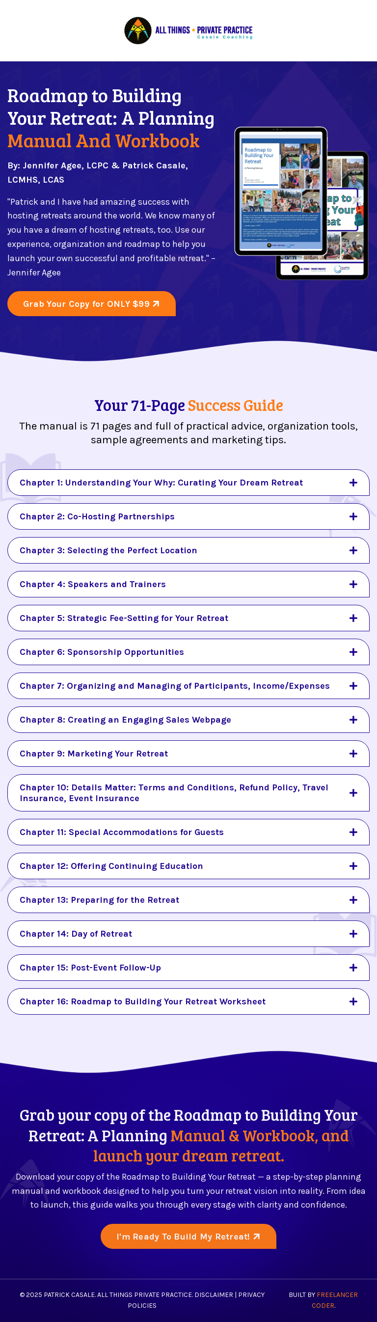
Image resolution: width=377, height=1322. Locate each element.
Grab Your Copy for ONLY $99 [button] (87, 303)
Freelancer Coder (335, 1300)
